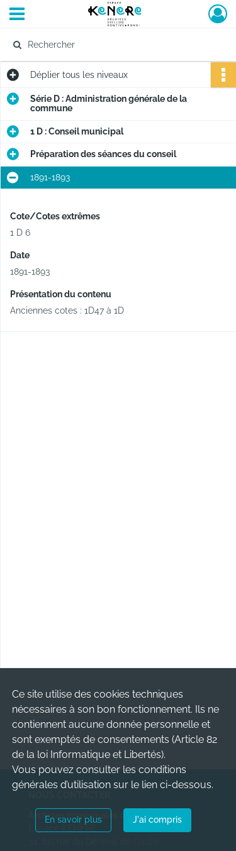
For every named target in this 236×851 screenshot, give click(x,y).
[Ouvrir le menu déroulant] (17, 15)
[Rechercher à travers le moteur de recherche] (117, 44)
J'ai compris (157, 820)
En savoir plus (73, 820)
